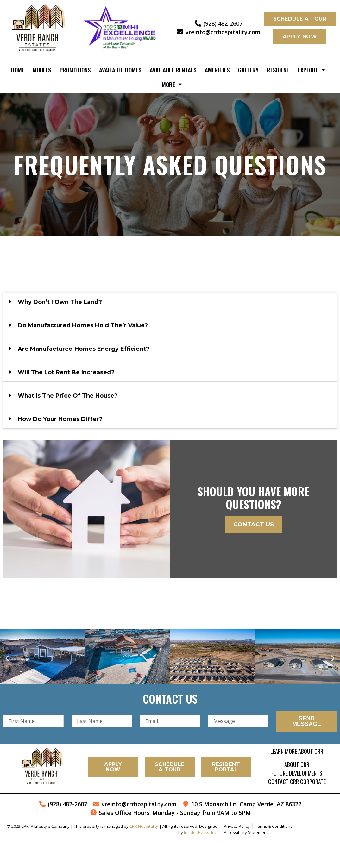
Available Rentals (173, 69)
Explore (311, 69)
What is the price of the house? (67, 395)
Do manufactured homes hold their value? (83, 325)
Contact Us (253, 524)
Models (42, 69)
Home (17, 69)
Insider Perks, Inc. (200, 832)
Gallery (248, 69)
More (172, 84)
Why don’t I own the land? (60, 302)
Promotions (75, 69)
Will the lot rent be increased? (66, 372)
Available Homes (120, 69)
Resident (278, 69)
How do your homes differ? (60, 419)
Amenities (217, 69)
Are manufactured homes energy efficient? (83, 348)
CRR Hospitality (143, 826)
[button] (170, 302)
